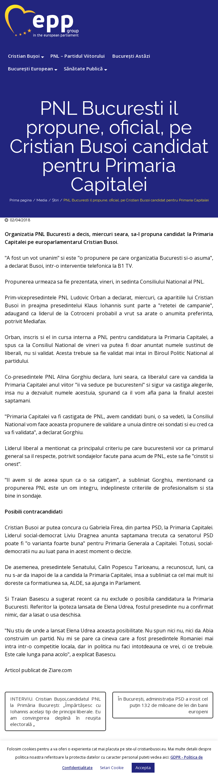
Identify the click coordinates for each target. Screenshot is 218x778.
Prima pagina (21, 200)
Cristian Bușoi (24, 56)
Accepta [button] (143, 767)
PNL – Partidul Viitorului (77, 56)
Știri (55, 200)
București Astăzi (131, 56)
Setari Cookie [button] (112, 767)
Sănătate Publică (83, 68)
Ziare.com (60, 670)
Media (41, 200)
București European (30, 68)
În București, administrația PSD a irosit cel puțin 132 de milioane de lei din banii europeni (163, 705)
